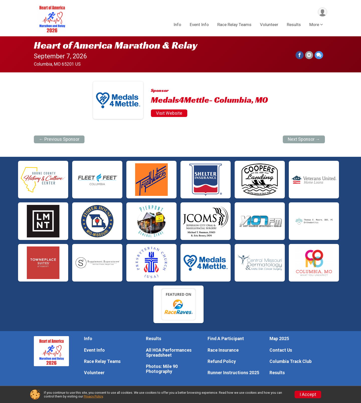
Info (177, 24)
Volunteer (269, 24)
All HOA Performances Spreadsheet (169, 353)
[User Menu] (322, 12)
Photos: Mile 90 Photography (162, 369)
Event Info (199, 24)
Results (294, 24)
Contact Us (280, 350)
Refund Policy (222, 361)
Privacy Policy (93, 396)
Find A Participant (226, 338)
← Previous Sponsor (59, 139)
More (314, 24)
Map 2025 (279, 338)
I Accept (308, 394)
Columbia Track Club (290, 361)
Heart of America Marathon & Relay (116, 45)
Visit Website (169, 113)
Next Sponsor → (304, 139)
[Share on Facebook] (300, 55)
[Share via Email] (309, 55)
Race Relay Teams (234, 24)
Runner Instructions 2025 (233, 372)
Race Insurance (223, 350)
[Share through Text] (319, 55)
